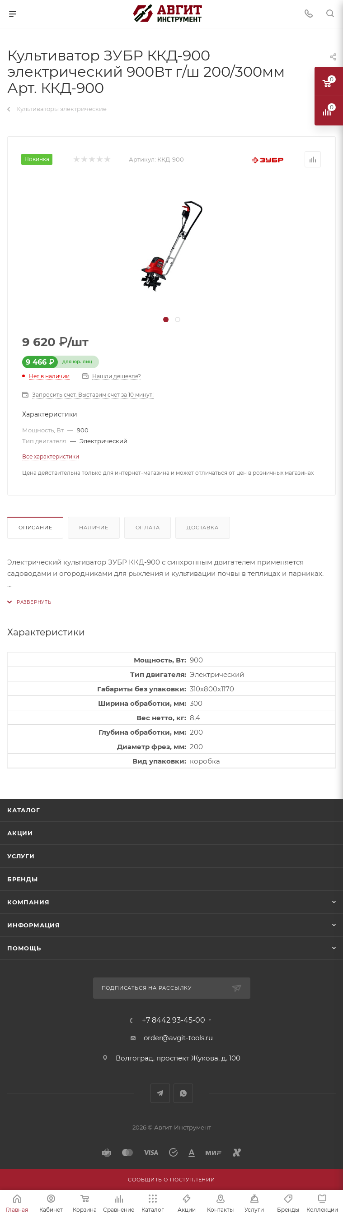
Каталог (23, 810)
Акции (20, 833)
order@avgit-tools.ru (178, 1037)
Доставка (202, 527)
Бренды (22, 879)
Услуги (21, 856)
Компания (28, 902)
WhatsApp (183, 1093)
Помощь (24, 948)
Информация (33, 925)
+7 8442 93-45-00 (173, 1020)
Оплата (148, 527)
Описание (35, 527)
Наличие (93, 527)
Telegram (160, 1093)
